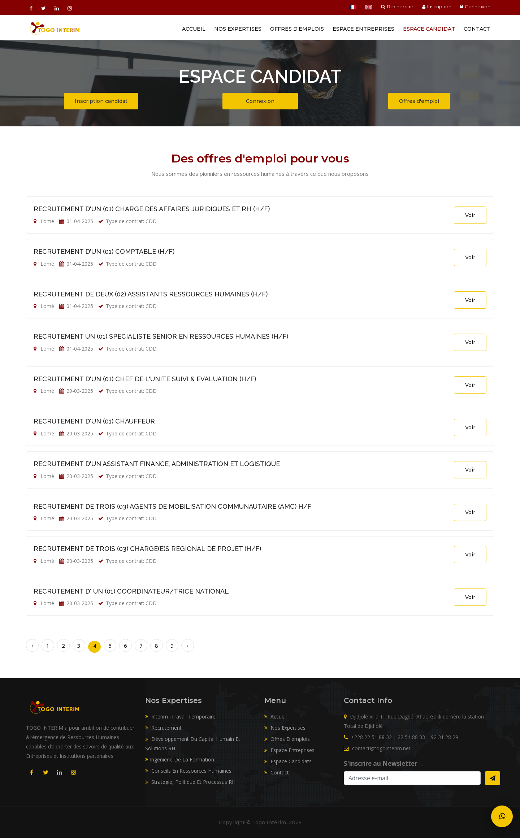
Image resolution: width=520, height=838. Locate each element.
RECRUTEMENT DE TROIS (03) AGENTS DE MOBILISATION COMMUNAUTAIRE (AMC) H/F (172, 506)
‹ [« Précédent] (32, 645)
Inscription (436, 6)
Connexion (475, 6)
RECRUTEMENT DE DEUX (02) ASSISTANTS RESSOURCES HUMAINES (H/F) (151, 294)
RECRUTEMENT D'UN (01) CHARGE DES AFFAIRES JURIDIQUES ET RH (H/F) (152, 209)
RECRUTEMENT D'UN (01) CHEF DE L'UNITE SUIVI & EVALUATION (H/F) (145, 379)
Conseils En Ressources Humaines (188, 770)
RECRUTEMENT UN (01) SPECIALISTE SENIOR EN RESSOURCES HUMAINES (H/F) (161, 336)
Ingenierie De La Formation (179, 759)
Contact (477, 29)
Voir (470, 215)
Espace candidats (288, 761)
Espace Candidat (429, 29)
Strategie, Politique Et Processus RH (190, 781)
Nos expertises (285, 727)
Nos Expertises (237, 29)
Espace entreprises (363, 29)
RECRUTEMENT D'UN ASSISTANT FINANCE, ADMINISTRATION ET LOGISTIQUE (157, 464)
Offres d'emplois (297, 29)
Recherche (397, 6)
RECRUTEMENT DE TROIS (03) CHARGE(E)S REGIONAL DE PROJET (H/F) (147, 548)
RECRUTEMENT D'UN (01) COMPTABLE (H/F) (104, 251)
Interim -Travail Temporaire (180, 716)
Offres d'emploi (419, 101)
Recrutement (163, 727)
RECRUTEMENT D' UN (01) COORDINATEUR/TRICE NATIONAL (131, 591)
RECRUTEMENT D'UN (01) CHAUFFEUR (94, 421)
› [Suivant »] (187, 645)
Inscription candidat (101, 101)
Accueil (193, 29)
